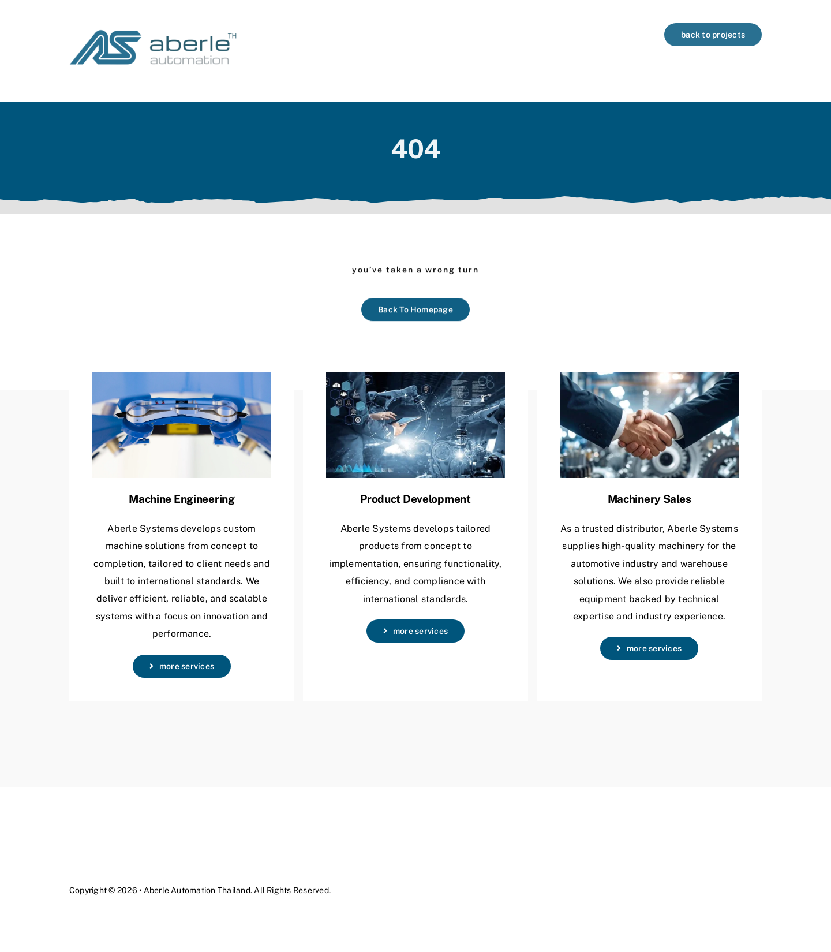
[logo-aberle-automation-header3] (153, 27)
